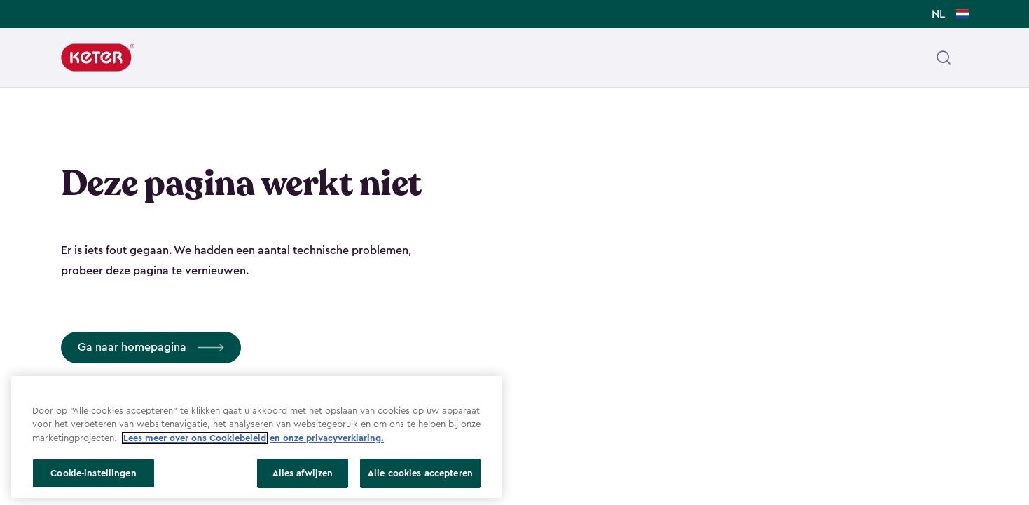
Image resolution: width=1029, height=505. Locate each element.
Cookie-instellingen (93, 473)
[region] (256, 437)
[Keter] (97, 57)
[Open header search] (943, 57)
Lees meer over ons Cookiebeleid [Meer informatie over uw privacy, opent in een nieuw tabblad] (194, 438)
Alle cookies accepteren (420, 473)
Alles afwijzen (302, 473)
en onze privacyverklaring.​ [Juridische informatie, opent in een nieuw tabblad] (327, 438)
